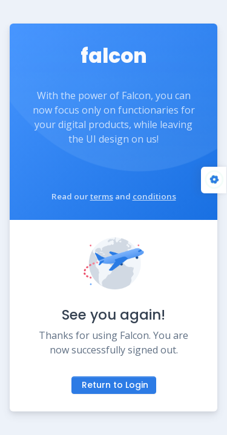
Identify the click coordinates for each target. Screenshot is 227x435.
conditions (154, 196)
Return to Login (115, 385)
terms (101, 196)
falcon (114, 56)
